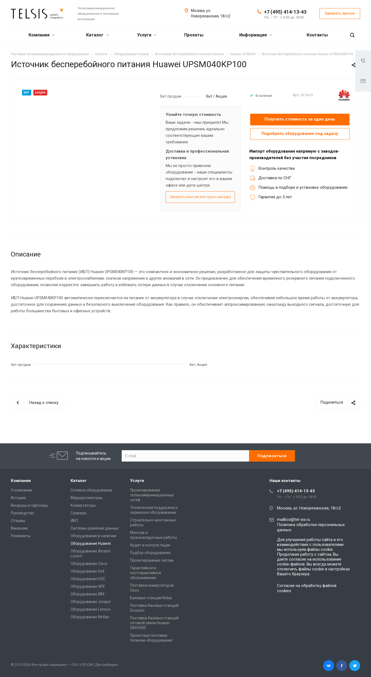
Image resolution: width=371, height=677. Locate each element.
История (18, 498)
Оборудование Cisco (89, 563)
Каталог (97, 35)
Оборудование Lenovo (91, 609)
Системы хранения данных (95, 528)
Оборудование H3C (88, 579)
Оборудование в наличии (93, 536)
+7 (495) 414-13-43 (285, 12)
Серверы (79, 513)
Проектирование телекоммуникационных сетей (152, 495)
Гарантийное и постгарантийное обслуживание (145, 573)
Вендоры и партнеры (29, 505)
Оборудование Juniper (91, 601)
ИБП (74, 520)
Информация (255, 35)
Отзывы (18, 520)
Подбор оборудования (150, 553)
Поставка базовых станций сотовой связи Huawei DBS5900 (154, 623)
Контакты (317, 35)
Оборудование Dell (87, 571)
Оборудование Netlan (90, 617)
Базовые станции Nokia (151, 598)
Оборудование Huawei (91, 543)
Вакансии (19, 528)
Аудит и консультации (150, 545)
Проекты (193, 35)
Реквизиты (20, 536)
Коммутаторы (83, 505)
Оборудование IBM (87, 594)
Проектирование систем (152, 560)
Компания (42, 35)
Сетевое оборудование (91, 490)
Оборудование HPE (88, 586)
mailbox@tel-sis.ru (293, 519)
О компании (21, 490)
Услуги (146, 35)
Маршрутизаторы (86, 498)
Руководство (22, 513)
